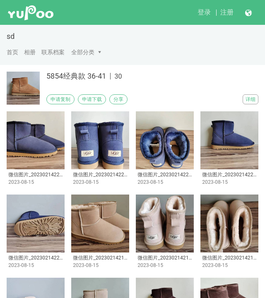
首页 (12, 52)
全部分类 (82, 52)
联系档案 (53, 52)
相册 (30, 52)
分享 (118, 99)
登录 (204, 12)
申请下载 (92, 99)
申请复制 (60, 99)
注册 (227, 12)
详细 (250, 99)
